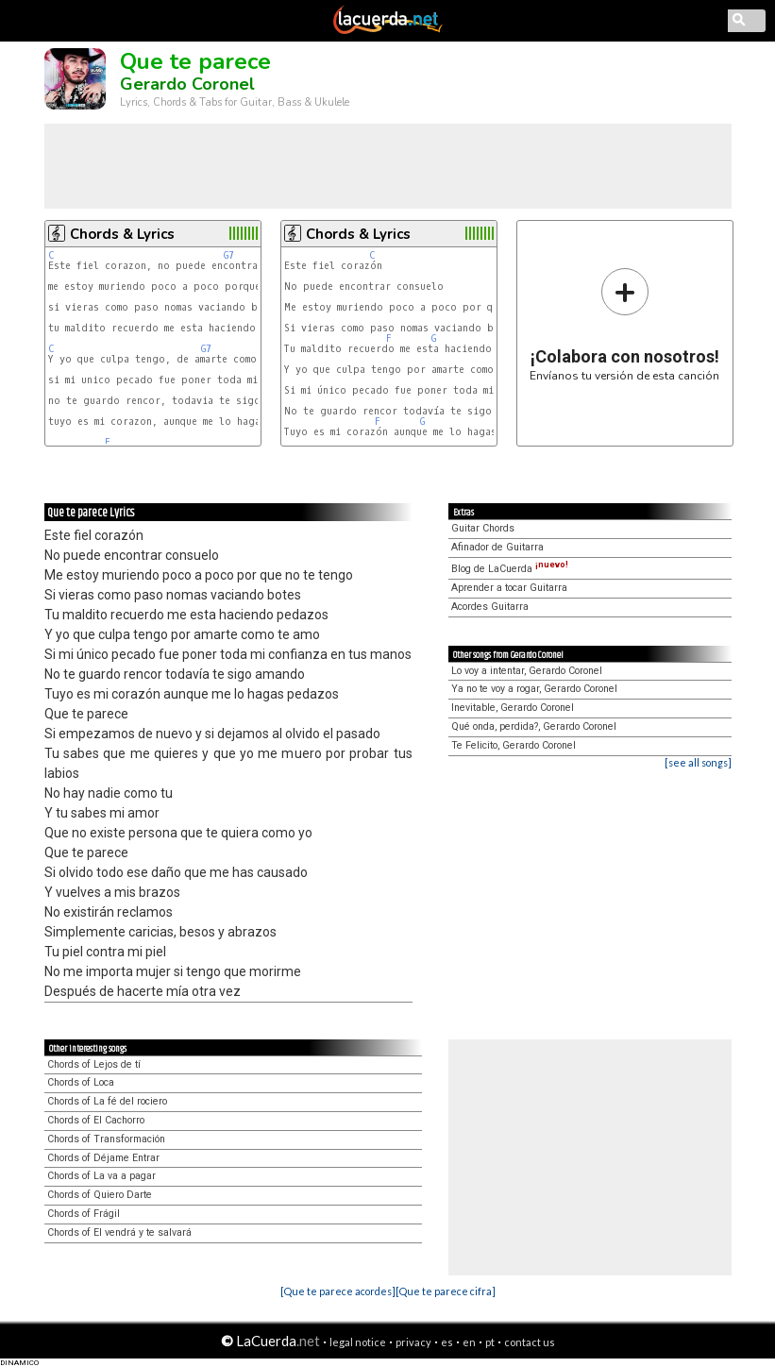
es (447, 1342)
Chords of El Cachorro (95, 1120)
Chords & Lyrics (122, 234)
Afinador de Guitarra (497, 547)
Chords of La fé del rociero (107, 1101)
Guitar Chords (482, 528)
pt (490, 1342)
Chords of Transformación (106, 1139)
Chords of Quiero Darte (99, 1195)
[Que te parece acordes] (338, 1291)
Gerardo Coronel (187, 84)
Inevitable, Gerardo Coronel (512, 707)
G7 (229, 255)
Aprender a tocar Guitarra (509, 588)
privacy (413, 1342)
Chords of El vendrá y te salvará (119, 1232)
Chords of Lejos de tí (94, 1064)
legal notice (357, 1342)
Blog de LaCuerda (509, 569)
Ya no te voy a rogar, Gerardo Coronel (534, 689)
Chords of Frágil (83, 1213)
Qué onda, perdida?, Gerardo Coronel (533, 726)
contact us (529, 1342)
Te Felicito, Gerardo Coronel (513, 745)
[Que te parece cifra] (446, 1291)
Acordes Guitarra (490, 606)
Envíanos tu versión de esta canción (624, 324)
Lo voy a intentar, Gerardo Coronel (526, 671)
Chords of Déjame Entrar (103, 1158)
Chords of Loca (80, 1082)
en (469, 1342)
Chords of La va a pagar (101, 1176)
